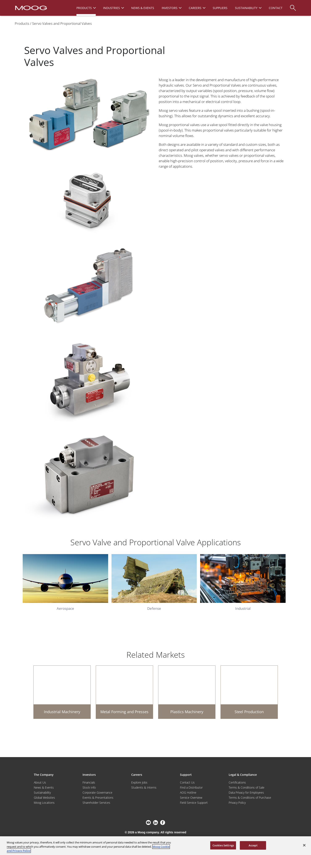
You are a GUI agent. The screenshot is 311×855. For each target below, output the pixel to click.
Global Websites (44, 798)
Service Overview (191, 798)
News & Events (44, 787)
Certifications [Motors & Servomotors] (237, 782)
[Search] (293, 6)
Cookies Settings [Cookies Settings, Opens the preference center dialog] (223, 845)
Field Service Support (194, 803)
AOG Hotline (188, 792)
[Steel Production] (249, 692)
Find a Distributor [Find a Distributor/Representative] (191, 787)
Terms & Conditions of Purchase (250, 798)
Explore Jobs (139, 782)
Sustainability (42, 792)
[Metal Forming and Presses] (124, 692)
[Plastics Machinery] (186, 692)
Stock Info (89, 787)
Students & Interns (143, 787)
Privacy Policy (237, 803)
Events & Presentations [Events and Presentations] (98, 798)
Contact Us (187, 782)
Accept (253, 845)
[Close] (304, 845)
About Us (40, 782)
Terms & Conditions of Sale (246, 787)
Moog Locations (44, 803)
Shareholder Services (96, 803)
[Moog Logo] (30, 7)
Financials (89, 782)
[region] (155, 845)
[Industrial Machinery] (62, 692)
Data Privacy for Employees (246, 792)
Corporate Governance (97, 792)
